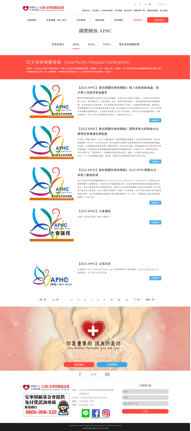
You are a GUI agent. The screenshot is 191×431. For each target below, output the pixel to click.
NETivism (101, 428)
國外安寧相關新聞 (129, 44)
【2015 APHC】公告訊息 (94, 263)
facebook (140, 4)
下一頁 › (137, 299)
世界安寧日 (58, 44)
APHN (91, 44)
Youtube (109, 374)
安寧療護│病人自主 (56, 20)
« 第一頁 (42, 299)
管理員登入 (163, 4)
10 (111, 299)
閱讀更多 (155, 120)
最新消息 (86, 10)
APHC (76, 44)
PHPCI (106, 44)
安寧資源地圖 (107, 10)
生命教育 (81, 20)
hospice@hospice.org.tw (94, 397)
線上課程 (164, 10)
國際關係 (137, 20)
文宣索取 (114, 364)
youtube (150, 4)
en (154, 4)
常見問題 (118, 10)
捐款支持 (158, 20)
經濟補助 (118, 20)
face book (82, 374)
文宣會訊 (95, 10)
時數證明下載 (139, 10)
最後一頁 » (150, 299)
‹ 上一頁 (54, 299)
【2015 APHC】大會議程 (94, 211)
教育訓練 (99, 20)
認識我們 (31, 20)
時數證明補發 (152, 10)
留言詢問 (128, 10)
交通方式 (84, 393)
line (145, 4)
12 (127, 299)
